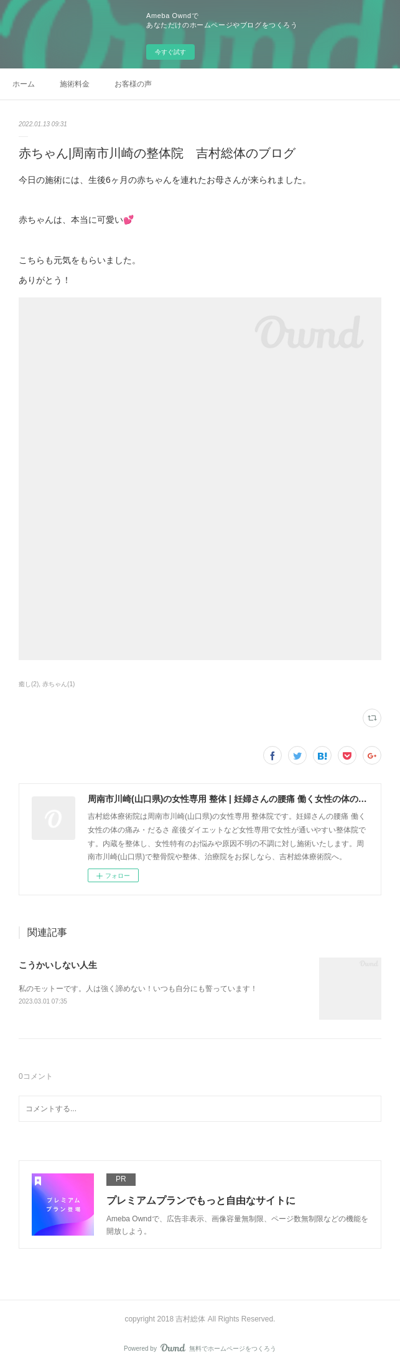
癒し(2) (29, 684)
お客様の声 (133, 84)
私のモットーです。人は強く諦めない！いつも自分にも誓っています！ (138, 988)
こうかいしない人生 (58, 965)
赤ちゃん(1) (58, 684)
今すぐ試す (170, 52)
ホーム (23, 84)
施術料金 (75, 84)
